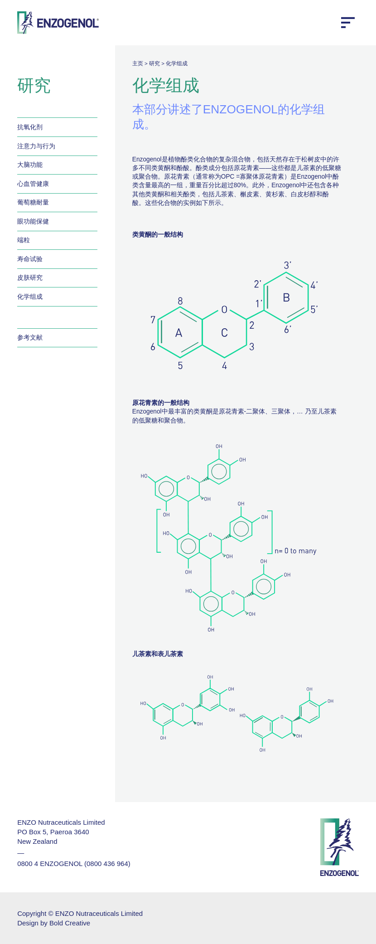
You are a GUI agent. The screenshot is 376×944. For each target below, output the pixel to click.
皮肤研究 (30, 277)
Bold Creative (69, 923)
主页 (137, 63)
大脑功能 (30, 164)
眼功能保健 (33, 221)
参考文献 (30, 337)
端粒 (23, 240)
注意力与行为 (36, 146)
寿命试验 (30, 259)
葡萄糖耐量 (33, 202)
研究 (154, 63)
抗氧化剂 (30, 127)
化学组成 (30, 296)
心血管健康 (33, 183)
